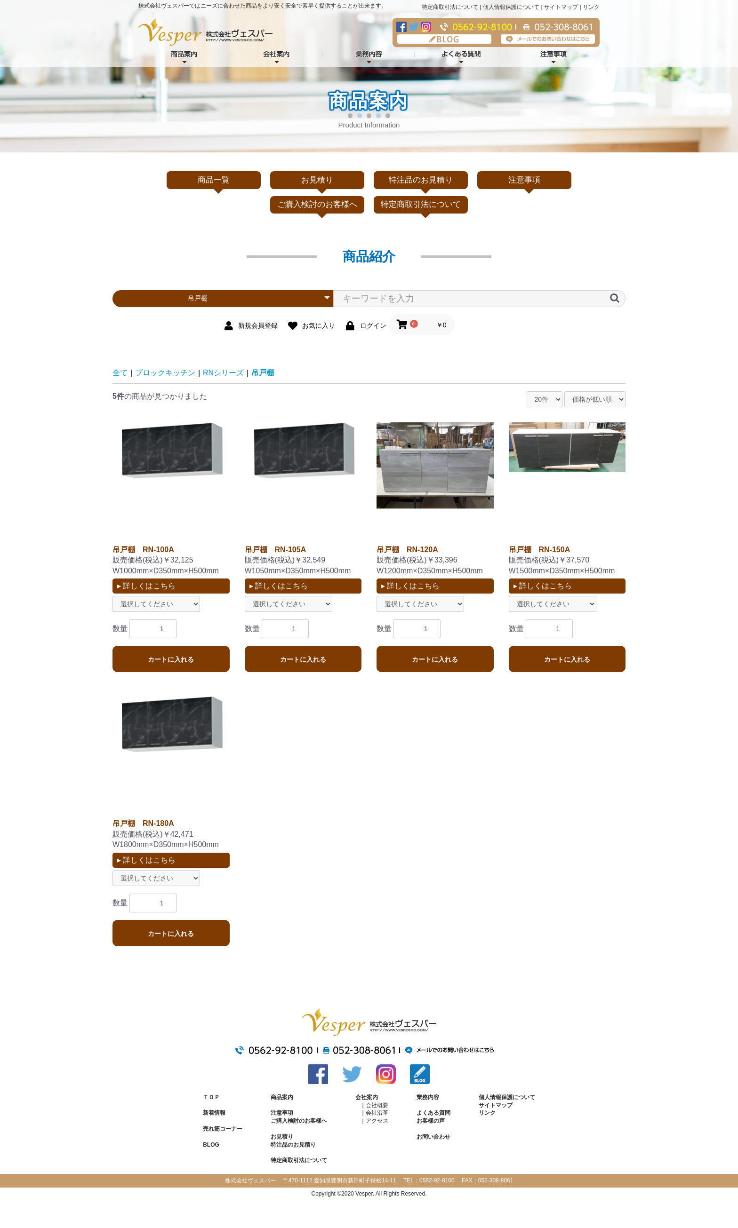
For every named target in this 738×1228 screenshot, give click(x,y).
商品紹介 (184, 55)
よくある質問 (461, 55)
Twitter (414, 27)
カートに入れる (171, 659)
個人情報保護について (511, 7)
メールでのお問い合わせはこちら (548, 39)
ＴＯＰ (211, 1097)
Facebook (401, 27)
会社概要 (377, 1105)
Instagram (426, 27)
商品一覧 (214, 179)
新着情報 (214, 1112)
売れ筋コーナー (222, 1128)
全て (120, 373)
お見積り (317, 179)
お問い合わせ (433, 1136)
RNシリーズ (223, 373)
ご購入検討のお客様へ (317, 204)
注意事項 (553, 55)
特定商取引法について (450, 7)
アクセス (377, 1120)
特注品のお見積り (421, 179)
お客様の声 (431, 1120)
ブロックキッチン (165, 373)
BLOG (444, 39)
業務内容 (369, 55)
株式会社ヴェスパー (205, 32)
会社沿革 (377, 1112)
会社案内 (277, 55)
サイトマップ (561, 7)
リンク (591, 7)
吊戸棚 (262, 373)
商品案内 (282, 1097)
